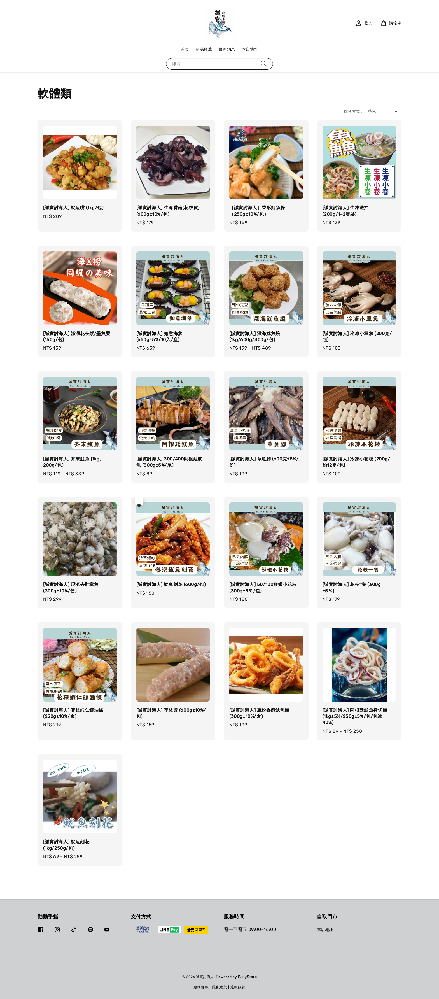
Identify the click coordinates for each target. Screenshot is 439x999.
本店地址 (250, 49)
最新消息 (227, 49)
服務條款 (201, 987)
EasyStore (247, 977)
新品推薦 (204, 49)
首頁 (185, 49)
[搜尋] (264, 63)
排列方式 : (353, 111)
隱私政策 (219, 987)
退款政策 (238, 987)
